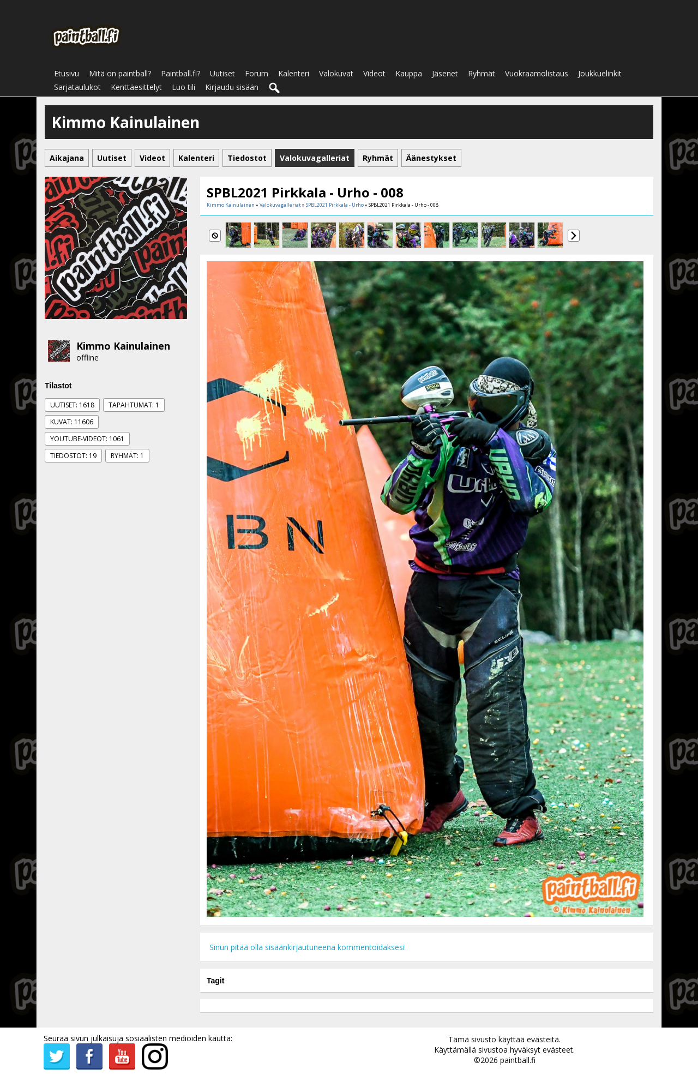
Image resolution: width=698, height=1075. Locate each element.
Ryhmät (481, 73)
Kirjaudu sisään (231, 87)
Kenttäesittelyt (136, 87)
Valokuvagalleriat (280, 204)
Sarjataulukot (77, 87)
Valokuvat (336, 73)
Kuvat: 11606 (71, 422)
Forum (256, 73)
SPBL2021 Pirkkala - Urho (335, 204)
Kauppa (408, 73)
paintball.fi (517, 1060)
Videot (374, 73)
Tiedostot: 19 (73, 455)
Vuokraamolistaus (536, 73)
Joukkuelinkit (600, 73)
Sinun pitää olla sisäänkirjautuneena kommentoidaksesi (307, 947)
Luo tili (183, 87)
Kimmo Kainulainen (123, 345)
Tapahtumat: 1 (134, 405)
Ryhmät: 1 (127, 455)
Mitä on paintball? (120, 73)
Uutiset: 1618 (72, 405)
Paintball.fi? (180, 73)
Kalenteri (293, 73)
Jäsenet (445, 73)
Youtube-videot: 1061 (87, 438)
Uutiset (222, 73)
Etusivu (66, 73)
